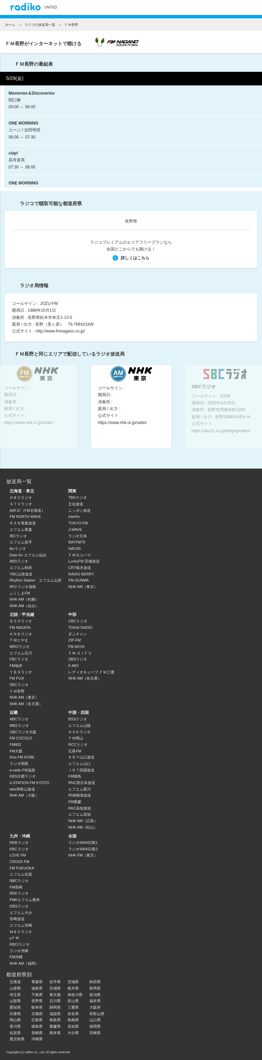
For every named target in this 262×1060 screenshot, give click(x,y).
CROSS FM (19, 862)
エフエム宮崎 (21, 925)
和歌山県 (96, 1014)
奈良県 (73, 1014)
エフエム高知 (79, 814)
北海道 (15, 982)
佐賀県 (15, 1033)
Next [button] (244, 405)
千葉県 (37, 995)
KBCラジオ (19, 849)
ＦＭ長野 (17, 691)
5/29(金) (15, 78)
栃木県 (73, 988)
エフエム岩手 (21, 542)
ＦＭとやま (19, 640)
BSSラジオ (77, 719)
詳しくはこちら (131, 258)
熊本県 (55, 1033)
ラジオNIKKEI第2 (83, 849)
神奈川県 (75, 995)
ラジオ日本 (77, 536)
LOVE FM (18, 855)
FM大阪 (16, 751)
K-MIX (73, 666)
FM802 (15, 745)
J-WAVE (75, 529)
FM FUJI (17, 678)
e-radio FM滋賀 (22, 770)
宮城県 (73, 982)
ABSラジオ (19, 561)
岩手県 (55, 982)
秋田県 (95, 982)
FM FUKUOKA (22, 868)
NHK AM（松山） (83, 827)
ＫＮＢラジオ (21, 634)
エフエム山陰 (79, 725)
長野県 (131, 221)
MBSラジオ (19, 725)
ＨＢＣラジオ (21, 497)
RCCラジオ (78, 745)
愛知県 (15, 1007)
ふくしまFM (20, 593)
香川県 (15, 1026)
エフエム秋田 (21, 568)
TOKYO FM (78, 523)
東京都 (55, 995)
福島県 (37, 988)
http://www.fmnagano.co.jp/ (60, 331)
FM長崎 (16, 887)
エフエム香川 (79, 789)
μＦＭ (14, 938)
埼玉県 (15, 995)
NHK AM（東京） (83, 587)
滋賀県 (55, 1014)
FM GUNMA (78, 580)
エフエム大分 (21, 913)
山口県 (95, 1020)
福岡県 (95, 1026)
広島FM (74, 751)
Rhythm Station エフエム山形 (35, 580)
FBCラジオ (19, 659)
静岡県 (55, 1007)
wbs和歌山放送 (22, 789)
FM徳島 (74, 776)
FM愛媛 (74, 802)
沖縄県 (37, 1039)
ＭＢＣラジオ (21, 932)
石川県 (55, 1001)
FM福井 (16, 666)
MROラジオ (20, 647)
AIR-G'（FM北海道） (27, 510)
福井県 (95, 1001)
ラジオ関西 (19, 764)
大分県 (73, 1033)
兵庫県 (15, 1014)
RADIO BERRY (81, 574)
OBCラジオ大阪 (23, 732)
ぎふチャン (77, 634)
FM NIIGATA (20, 627)
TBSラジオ (77, 497)
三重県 (73, 1007)
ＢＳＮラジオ (21, 621)
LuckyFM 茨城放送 (84, 561)
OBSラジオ (19, 906)
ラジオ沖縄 (19, 951)
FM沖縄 (16, 957)
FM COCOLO (21, 738)
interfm (74, 517)
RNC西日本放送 (81, 783)
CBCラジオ (77, 621)
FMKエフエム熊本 (25, 900)
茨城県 (55, 988)
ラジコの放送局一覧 (40, 25)
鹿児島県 (17, 1039)
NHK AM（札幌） (24, 599)
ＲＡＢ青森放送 (23, 523)
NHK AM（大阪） (24, 795)
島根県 (73, 1020)
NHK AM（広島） (83, 821)
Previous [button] (17, 405)
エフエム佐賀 (21, 874)
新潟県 (95, 995)
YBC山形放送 (21, 574)
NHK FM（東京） (83, 855)
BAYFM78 (76, 542)
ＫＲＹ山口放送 (81, 757)
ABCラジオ (19, 719)
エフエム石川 (21, 653)
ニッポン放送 (79, 510)
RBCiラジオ (20, 944)
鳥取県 (55, 1020)
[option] (131, 406)
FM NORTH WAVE (25, 517)
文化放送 (75, 504)
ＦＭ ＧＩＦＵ (80, 653)
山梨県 (15, 1001)
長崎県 (37, 1033)
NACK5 (74, 549)
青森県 (37, 982)
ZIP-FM (74, 640)
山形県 (15, 988)
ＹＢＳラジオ (21, 672)
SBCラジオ (19, 685)
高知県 (73, 1026)
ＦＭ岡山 (75, 738)
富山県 (73, 1001)
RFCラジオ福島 (23, 587)
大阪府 (95, 1007)
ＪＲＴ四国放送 (81, 770)
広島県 (37, 1020)
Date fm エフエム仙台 (28, 555)
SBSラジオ (77, 659)
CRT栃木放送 (79, 568)
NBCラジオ (19, 881)
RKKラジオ (19, 893)
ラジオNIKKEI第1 (83, 843)
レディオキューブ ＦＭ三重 (91, 672)
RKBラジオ (19, 843)
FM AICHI (76, 647)
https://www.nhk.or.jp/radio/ (28, 422)
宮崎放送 (17, 919)
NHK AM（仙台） (24, 606)
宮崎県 (95, 1033)
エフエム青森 (21, 529)
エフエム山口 (79, 764)
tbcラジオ (18, 549)
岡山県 (15, 1020)
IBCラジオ (18, 536)
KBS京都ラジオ (23, 776)
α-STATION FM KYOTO (29, 783)
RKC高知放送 (79, 808)
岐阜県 (37, 1007)
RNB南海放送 (79, 795)
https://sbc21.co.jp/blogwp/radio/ (221, 430)
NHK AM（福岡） (24, 963)
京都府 (37, 1014)
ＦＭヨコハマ (79, 555)
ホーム (10, 25)
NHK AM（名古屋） (26, 704)
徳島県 (37, 1026)
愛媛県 (55, 1026)
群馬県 (95, 988)
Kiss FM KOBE (22, 757)
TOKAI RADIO (80, 627)
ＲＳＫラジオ (79, 732)
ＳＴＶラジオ (21, 504)
